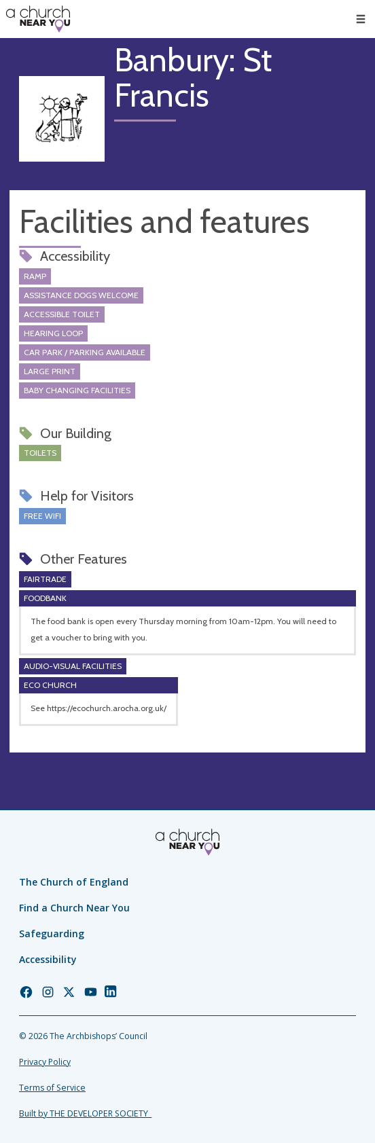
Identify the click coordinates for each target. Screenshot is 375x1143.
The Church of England (73, 881)
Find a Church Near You (74, 907)
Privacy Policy (45, 1062)
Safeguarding (51, 933)
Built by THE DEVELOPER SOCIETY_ (85, 1113)
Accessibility (48, 959)
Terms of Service (52, 1087)
